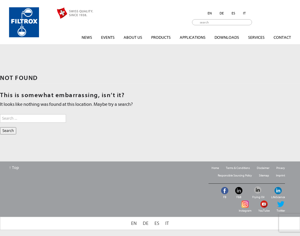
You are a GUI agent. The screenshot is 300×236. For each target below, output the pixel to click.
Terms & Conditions (238, 168)
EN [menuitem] (210, 13)
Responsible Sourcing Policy (235, 175)
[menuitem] (210, 13)
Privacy (280, 168)
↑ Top (14, 167)
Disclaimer (263, 168)
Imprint (280, 175)
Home (215, 168)
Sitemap (264, 175)
